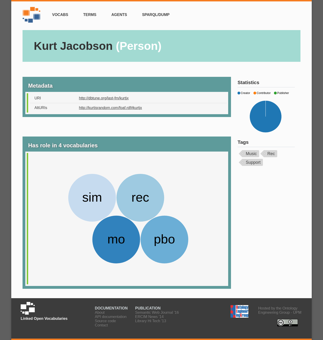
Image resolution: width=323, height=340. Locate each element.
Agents (119, 15)
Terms (89, 15)
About (100, 312)
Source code (105, 321)
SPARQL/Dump (155, 15)
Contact (101, 325)
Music (251, 153)
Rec (271, 153)
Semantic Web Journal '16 (157, 312)
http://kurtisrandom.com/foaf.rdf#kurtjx (110, 108)
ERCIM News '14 (149, 317)
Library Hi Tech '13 (150, 321)
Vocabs (60, 15)
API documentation (111, 317)
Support (253, 162)
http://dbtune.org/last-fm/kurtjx (104, 98)
